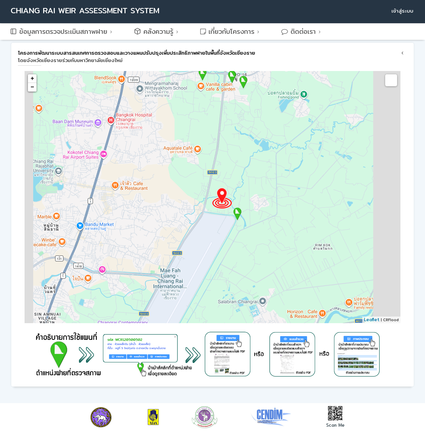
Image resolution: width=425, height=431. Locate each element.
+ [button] (32, 79)
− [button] (32, 87)
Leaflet (372, 319)
